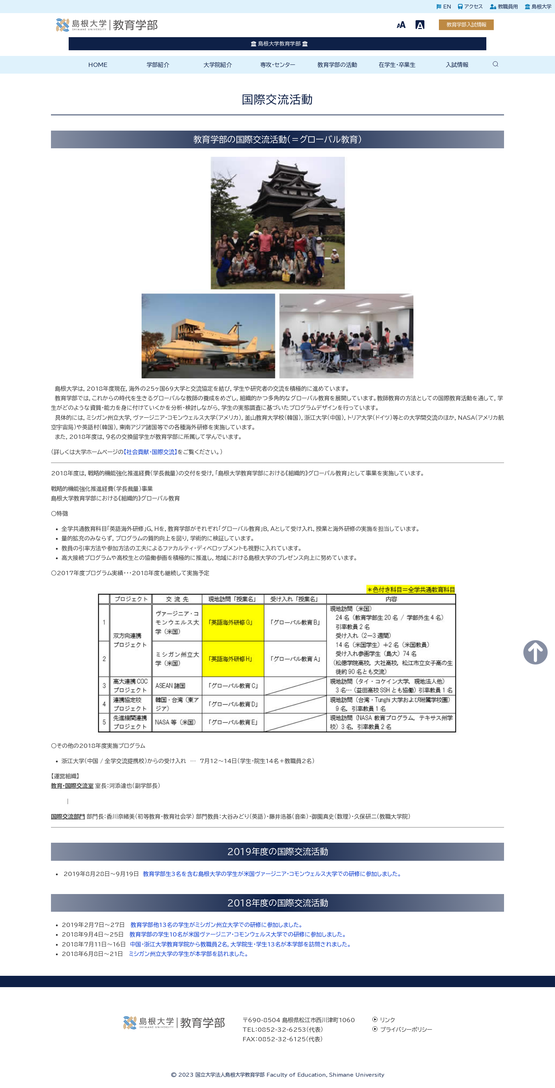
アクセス (470, 6)
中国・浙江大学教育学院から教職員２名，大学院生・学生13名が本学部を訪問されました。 (240, 944)
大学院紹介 (218, 65)
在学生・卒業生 (397, 65)
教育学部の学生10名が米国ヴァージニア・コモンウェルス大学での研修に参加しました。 (238, 934)
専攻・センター (277, 65)
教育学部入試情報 (466, 24)
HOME (98, 65)
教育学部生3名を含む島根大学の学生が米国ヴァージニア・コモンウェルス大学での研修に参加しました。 (272, 874)
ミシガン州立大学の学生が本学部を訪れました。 (188, 954)
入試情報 (457, 65)
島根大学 (538, 6)
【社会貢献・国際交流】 (150, 452)
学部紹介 (158, 65)
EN (444, 6)
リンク (387, 1020)
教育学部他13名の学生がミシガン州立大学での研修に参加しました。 (217, 925)
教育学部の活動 (337, 65)
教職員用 (504, 6)
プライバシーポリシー (406, 1029)
